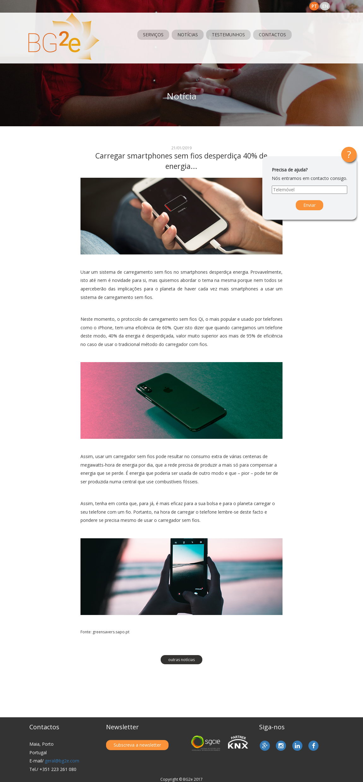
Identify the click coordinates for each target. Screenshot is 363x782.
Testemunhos (228, 35)
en (325, 6)
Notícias (187, 35)
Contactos (272, 35)
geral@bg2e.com (62, 761)
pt (314, 6)
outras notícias (181, 659)
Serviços (153, 35)
